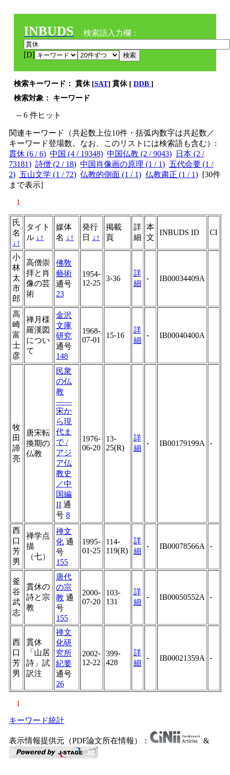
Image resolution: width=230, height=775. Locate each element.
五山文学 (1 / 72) (47, 174)
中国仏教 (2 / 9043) (139, 153)
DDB (142, 84)
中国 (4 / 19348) (76, 153)
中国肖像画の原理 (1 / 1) (122, 164)
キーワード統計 (36, 720)
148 (62, 356)
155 (62, 562)
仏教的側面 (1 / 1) (110, 174)
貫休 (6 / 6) (27, 153)
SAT (101, 84)
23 (60, 294)
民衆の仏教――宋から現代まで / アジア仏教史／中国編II (64, 438)
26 (60, 683)
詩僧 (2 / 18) (55, 164)
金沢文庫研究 (64, 325)
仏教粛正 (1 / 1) (171, 174)
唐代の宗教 (64, 587)
